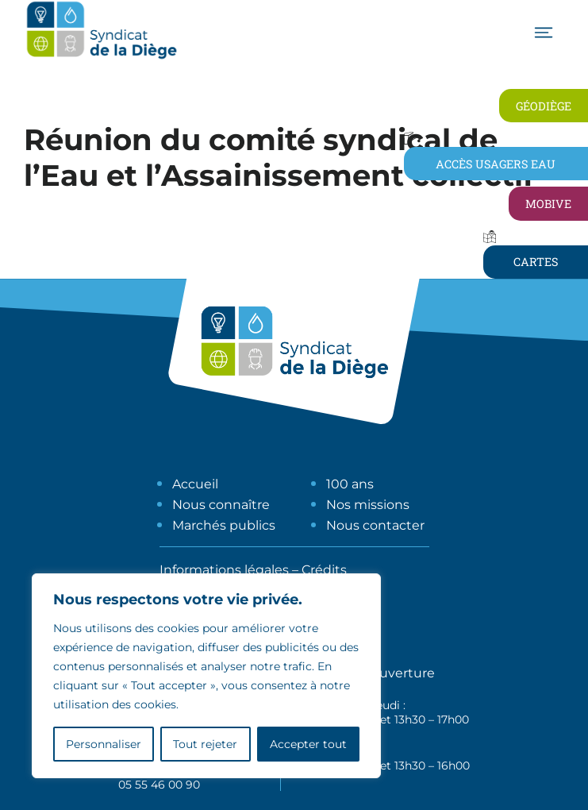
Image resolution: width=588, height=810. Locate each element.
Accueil (195, 484)
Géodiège (543, 106)
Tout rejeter (205, 744)
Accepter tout (308, 744)
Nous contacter (375, 525)
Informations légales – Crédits (253, 569)
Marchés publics (223, 525)
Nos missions (367, 504)
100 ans (350, 484)
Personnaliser (103, 744)
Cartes (535, 261)
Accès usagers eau (495, 164)
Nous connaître (221, 504)
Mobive (548, 203)
